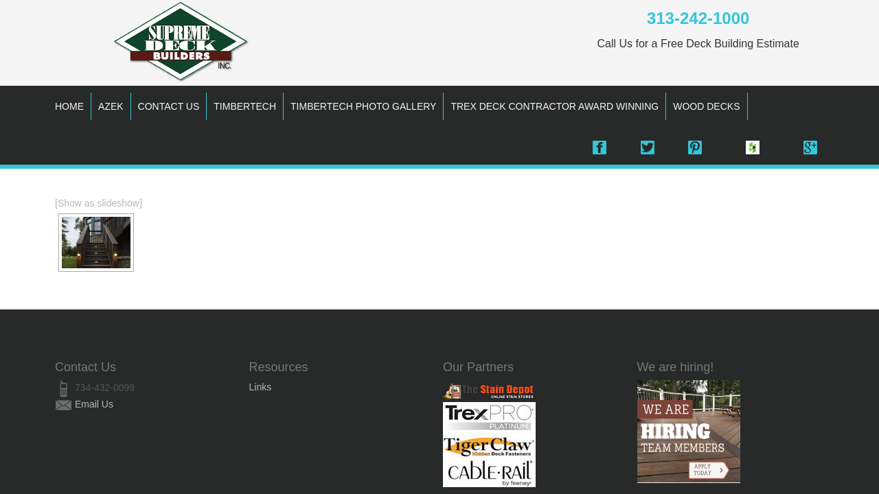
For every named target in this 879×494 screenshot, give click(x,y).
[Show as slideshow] (98, 203)
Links (260, 386)
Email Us (94, 404)
